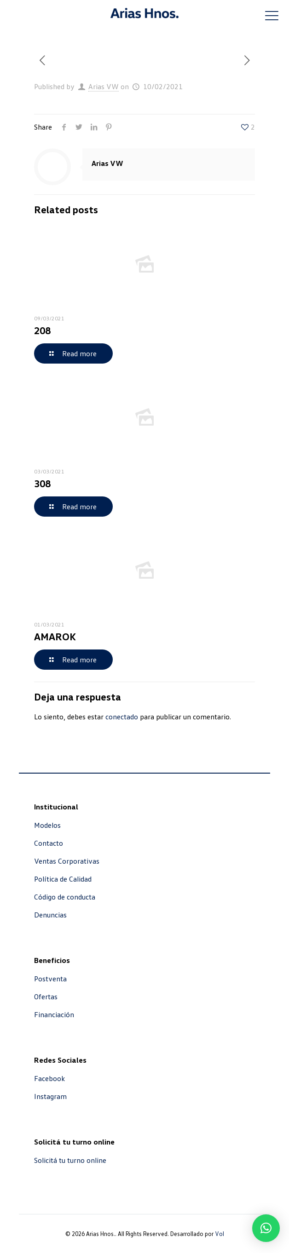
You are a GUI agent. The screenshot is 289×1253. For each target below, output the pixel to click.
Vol (219, 1233)
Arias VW (103, 86)
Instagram (50, 1096)
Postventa (50, 978)
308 (42, 484)
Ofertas (46, 996)
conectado (121, 716)
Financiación (54, 1014)
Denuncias (50, 914)
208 (42, 330)
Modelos (47, 825)
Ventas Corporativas (66, 861)
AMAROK (55, 637)
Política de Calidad (63, 878)
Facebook (49, 1078)
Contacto (48, 843)
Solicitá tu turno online (70, 1160)
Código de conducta (64, 896)
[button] (266, 1228)
